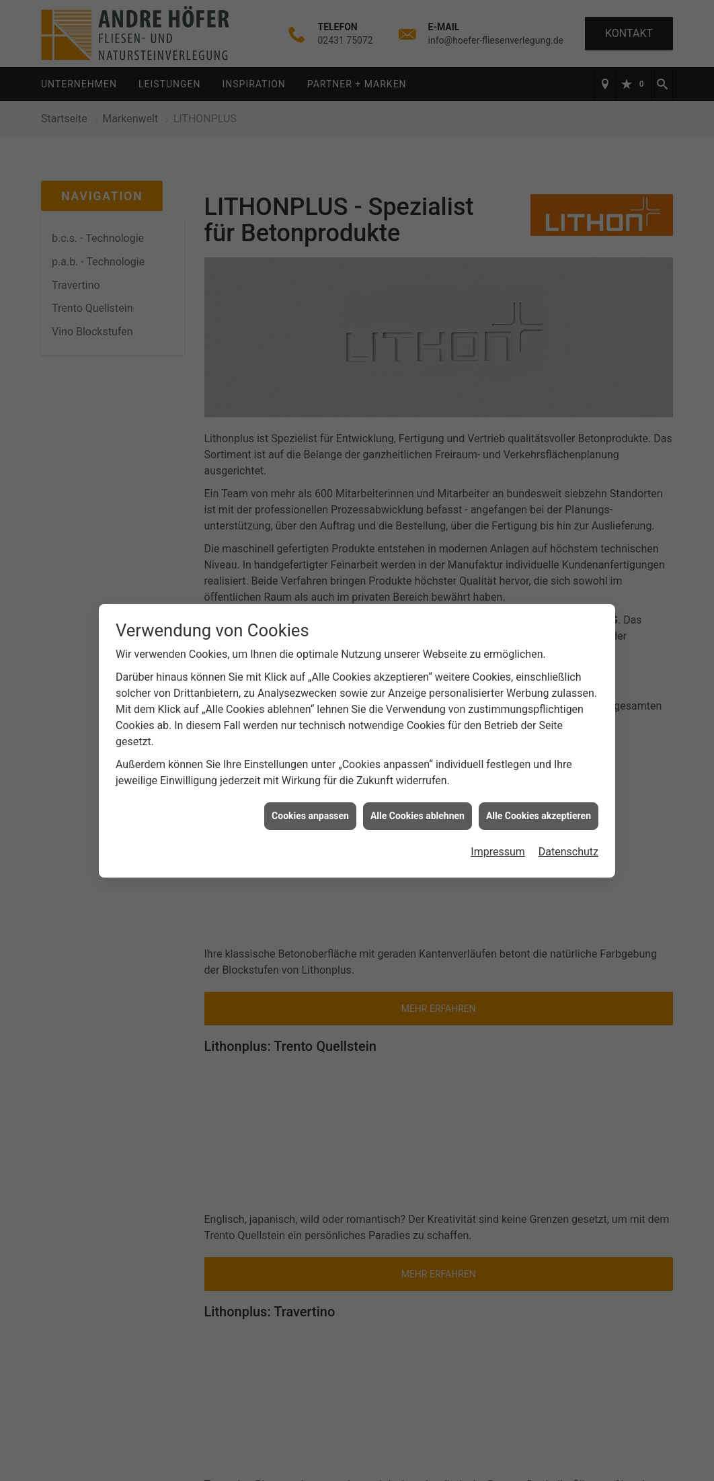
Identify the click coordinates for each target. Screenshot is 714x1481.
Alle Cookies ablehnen (417, 811)
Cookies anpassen (310, 811)
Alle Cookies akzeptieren (538, 811)
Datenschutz (568, 847)
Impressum (498, 847)
